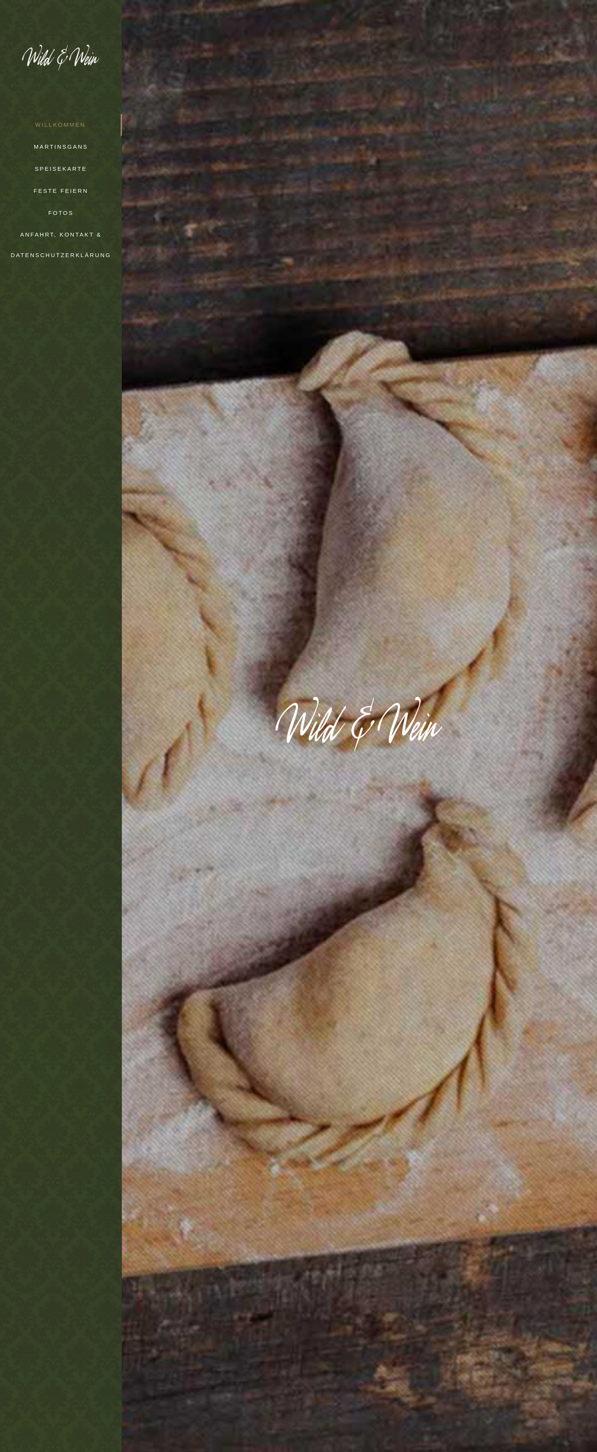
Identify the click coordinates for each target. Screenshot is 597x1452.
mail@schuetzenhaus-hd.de (204, 1360)
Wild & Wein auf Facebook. (325, 1275)
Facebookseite (318, 984)
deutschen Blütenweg (226, 843)
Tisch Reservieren (185, 335)
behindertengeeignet (366, 1241)
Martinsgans (231, 473)
